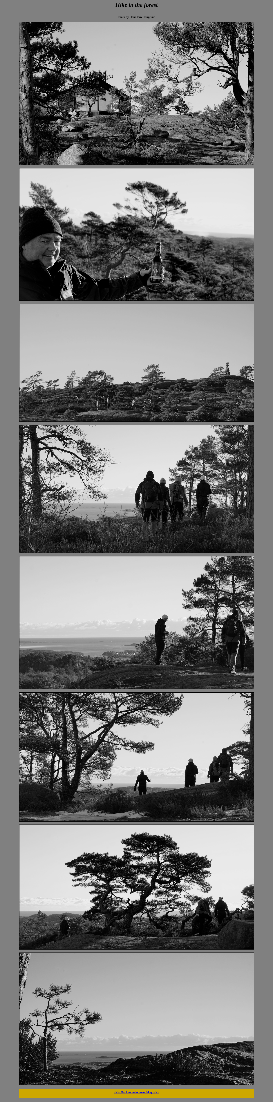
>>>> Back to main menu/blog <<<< (136, 1092)
